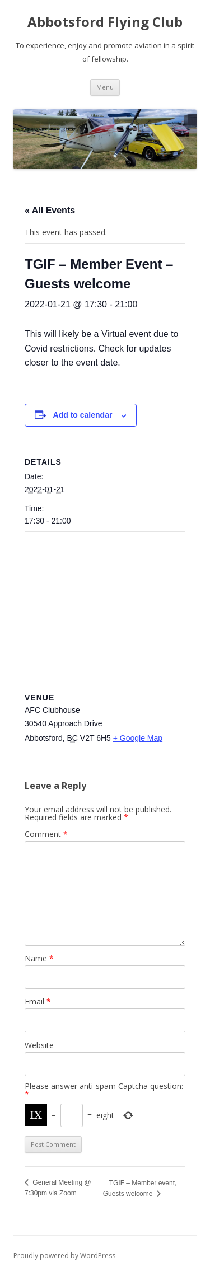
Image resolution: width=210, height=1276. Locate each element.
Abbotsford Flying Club (105, 22)
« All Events (50, 210)
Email (38, 1001)
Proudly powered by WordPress (64, 1255)
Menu (105, 87)
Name (39, 958)
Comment (46, 834)
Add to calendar (83, 414)
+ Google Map (137, 737)
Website (39, 1045)
